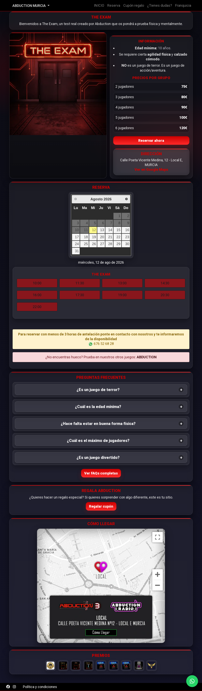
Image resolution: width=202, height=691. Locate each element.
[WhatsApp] (192, 681)
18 (86, 237)
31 (77, 251)
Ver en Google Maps (151, 169)
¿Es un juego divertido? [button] (98, 457)
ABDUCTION (147, 357)
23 (127, 237)
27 (102, 244)
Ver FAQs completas (101, 473)
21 (110, 237)
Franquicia (183, 5)
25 (86, 244)
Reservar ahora (151, 140)
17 (77, 237)
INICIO (99, 5)
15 (118, 230)
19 (94, 237)
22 (118, 237)
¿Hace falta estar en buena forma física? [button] (98, 423)
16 (127, 230)
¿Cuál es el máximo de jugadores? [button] (98, 440)
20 (102, 237)
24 (77, 244)
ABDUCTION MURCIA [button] (29, 6)
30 (127, 244)
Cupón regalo (133, 5)
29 (118, 244)
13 (102, 230)
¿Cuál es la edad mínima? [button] (98, 406)
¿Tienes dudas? (159, 5)
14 (110, 230)
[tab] (101, 389)
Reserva (113, 5)
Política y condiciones (40, 687)
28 (110, 244)
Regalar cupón (101, 506)
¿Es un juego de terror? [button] (98, 389)
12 (94, 230)
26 (94, 244)
